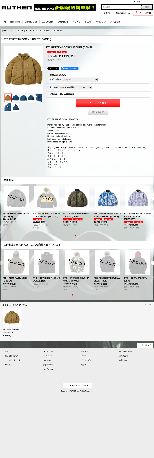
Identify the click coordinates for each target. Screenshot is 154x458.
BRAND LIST (48, 351)
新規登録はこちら (123, 13)
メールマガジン (87, 360)
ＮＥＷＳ (84, 351)
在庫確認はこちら (58, 75)
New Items (47, 360)
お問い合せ (123, 360)
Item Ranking (48, 369)
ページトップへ (146, 345)
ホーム (7, 351)
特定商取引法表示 (126, 351)
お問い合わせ (98, 112)
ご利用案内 (123, 356)
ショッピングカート (12, 360)
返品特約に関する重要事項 (62, 94)
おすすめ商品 (48, 365)
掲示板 (83, 365)
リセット (148, 304)
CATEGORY (48, 356)
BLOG (83, 356)
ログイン (107, 13)
